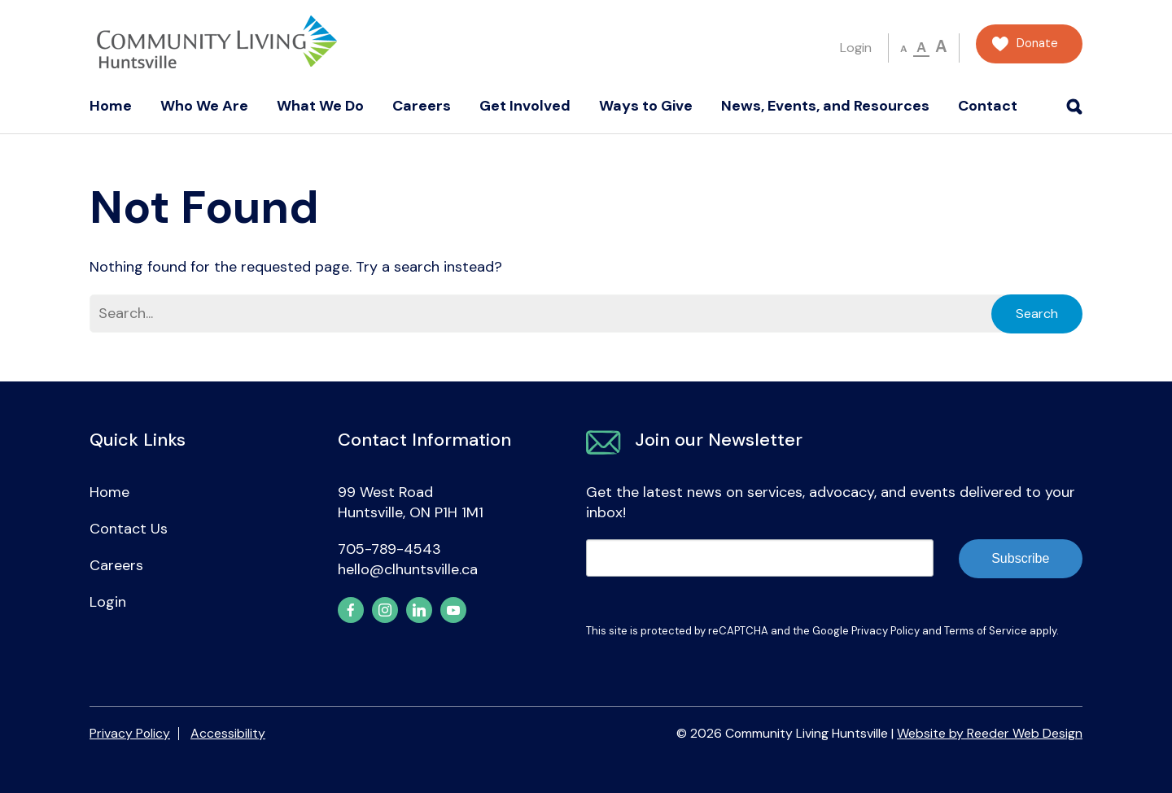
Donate (1037, 43)
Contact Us (129, 528)
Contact (987, 105)
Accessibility (227, 733)
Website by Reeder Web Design (989, 733)
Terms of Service (985, 631)
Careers (421, 105)
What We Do (320, 105)
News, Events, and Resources (825, 105)
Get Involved (525, 105)
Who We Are (204, 105)
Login (856, 47)
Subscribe (1020, 558)
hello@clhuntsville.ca (408, 569)
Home (111, 105)
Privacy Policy (885, 631)
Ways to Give (646, 105)
